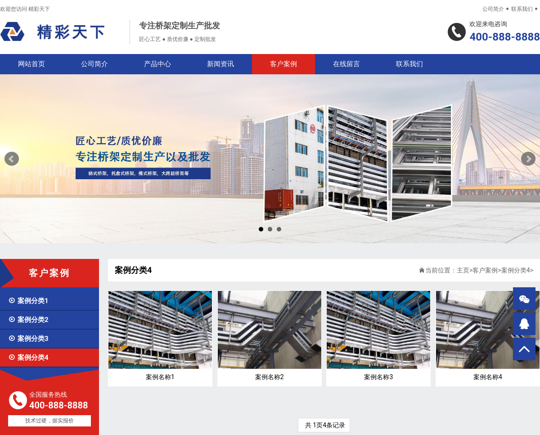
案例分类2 (28, 320)
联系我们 (522, 9)
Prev (11, 159)
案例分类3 (28, 339)
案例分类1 (28, 301)
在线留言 (346, 64)
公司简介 (493, 9)
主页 (463, 270)
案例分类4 (28, 358)
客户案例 (283, 64)
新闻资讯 (220, 64)
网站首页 (31, 64)
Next (528, 159)
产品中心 (157, 64)
